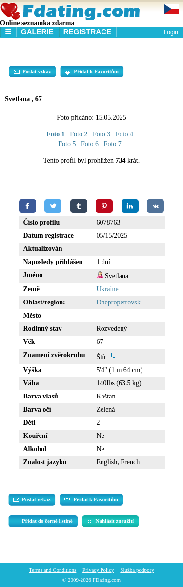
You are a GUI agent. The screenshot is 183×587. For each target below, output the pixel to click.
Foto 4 (124, 134)
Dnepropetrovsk (119, 302)
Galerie (37, 31)
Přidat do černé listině (47, 521)
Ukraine (108, 289)
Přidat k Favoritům (92, 71)
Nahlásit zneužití (110, 521)
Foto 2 (78, 134)
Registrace (87, 31)
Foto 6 (90, 144)
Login (171, 32)
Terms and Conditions (52, 570)
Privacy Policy (98, 570)
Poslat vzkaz (32, 71)
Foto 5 (67, 144)
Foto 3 (101, 134)
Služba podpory (137, 570)
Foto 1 (55, 134)
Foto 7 (113, 144)
